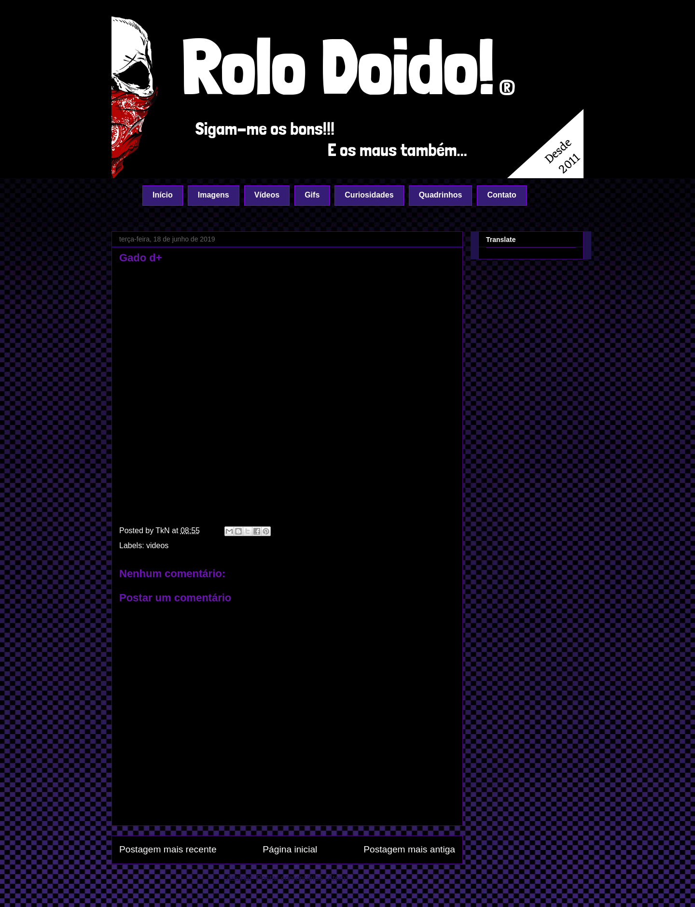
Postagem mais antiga (409, 849)
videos (157, 545)
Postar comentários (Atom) (302, 878)
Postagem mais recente (168, 849)
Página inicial (290, 849)
